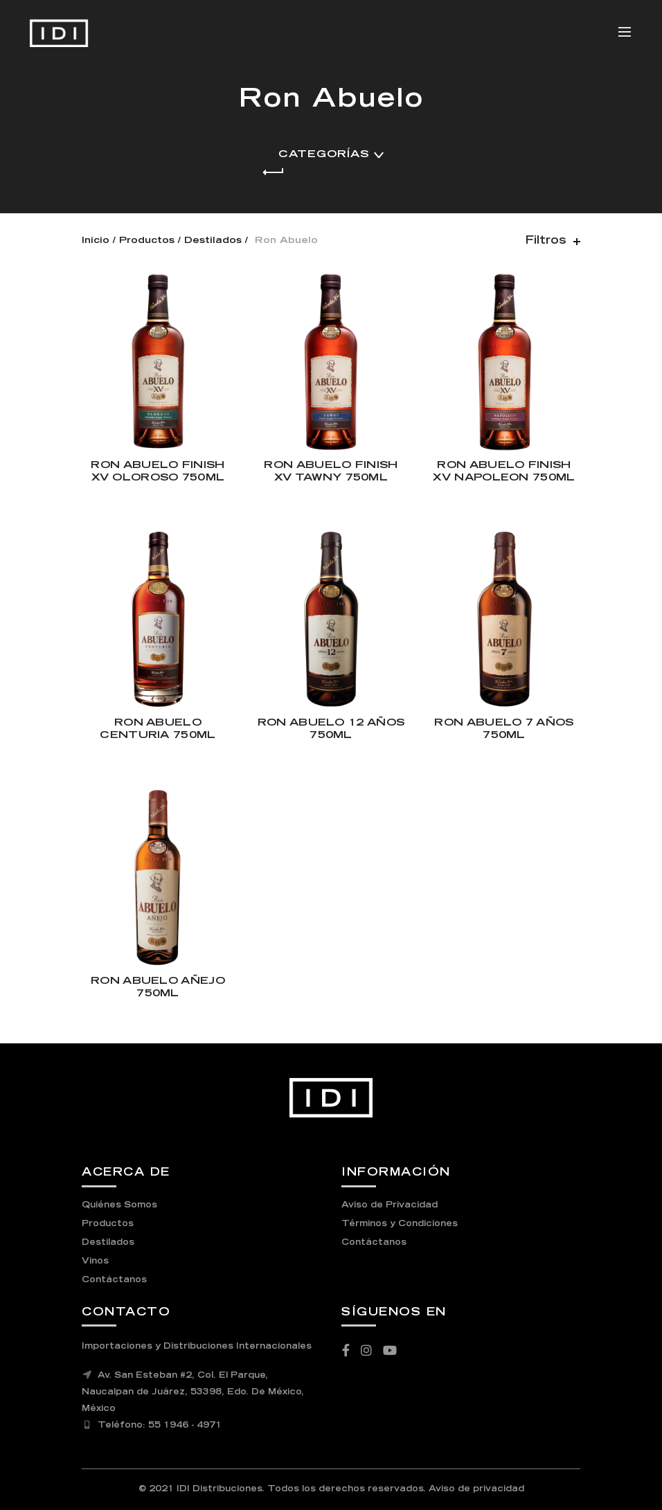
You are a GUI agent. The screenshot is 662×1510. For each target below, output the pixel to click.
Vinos (95, 1261)
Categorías (323, 155)
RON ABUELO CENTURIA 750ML (157, 729)
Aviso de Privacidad (389, 1205)
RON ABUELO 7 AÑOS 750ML (503, 729)
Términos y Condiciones (399, 1224)
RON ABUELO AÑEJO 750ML (158, 987)
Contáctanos (114, 1280)
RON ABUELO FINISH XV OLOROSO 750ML (157, 471)
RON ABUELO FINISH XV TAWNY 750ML (330, 471)
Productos (147, 241)
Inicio (95, 241)
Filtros (546, 240)
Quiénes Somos (119, 1205)
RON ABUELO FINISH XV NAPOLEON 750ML (504, 471)
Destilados (213, 241)
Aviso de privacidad (476, 1489)
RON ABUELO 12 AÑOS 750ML (331, 729)
